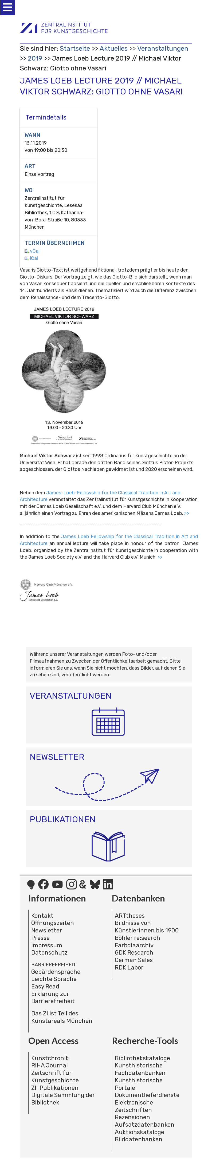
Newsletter (46, 930)
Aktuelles (114, 48)
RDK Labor (129, 967)
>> (186, 513)
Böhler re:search (137, 937)
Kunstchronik (50, 1058)
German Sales (134, 960)
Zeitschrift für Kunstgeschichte (55, 1076)
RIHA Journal (49, 1065)
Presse (40, 937)
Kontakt (42, 915)
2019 (35, 58)
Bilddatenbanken (138, 1139)
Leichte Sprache (54, 979)
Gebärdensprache (55, 971)
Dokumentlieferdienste (147, 1095)
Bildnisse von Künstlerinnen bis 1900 (147, 926)
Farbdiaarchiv (134, 945)
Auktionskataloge (139, 1132)
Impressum (46, 945)
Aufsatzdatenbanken (144, 1124)
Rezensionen (132, 1117)
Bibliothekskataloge (142, 1058)
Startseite (75, 48)
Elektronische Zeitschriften (134, 1106)
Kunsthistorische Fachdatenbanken (140, 1069)
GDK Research (134, 952)
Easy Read (45, 986)
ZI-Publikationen (54, 1087)
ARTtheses (130, 915)
